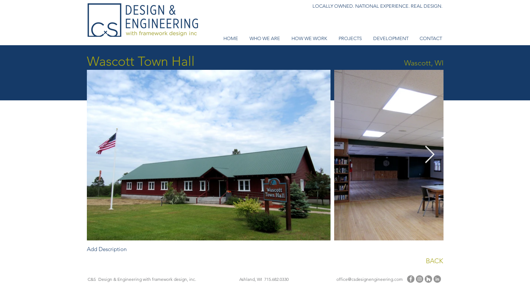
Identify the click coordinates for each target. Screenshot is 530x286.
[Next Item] (429, 155)
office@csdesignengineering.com (369, 279)
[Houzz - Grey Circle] (428, 279)
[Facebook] (410, 279)
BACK (434, 261)
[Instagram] (419, 279)
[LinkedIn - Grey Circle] (437, 279)
